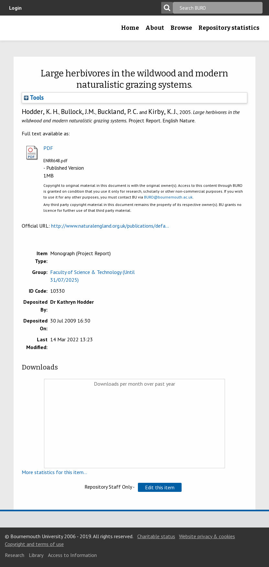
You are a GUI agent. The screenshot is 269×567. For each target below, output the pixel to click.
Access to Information (72, 555)
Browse (181, 27)
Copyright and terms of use (34, 544)
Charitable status (156, 536)
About (154, 27)
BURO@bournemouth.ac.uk (168, 197)
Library (36, 555)
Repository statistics (228, 27)
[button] (160, 487)
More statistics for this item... (54, 472)
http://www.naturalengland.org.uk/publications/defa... (110, 225)
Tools (34, 97)
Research (14, 555)
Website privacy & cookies (207, 536)
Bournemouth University (15, 30)
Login (15, 8)
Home (130, 27)
